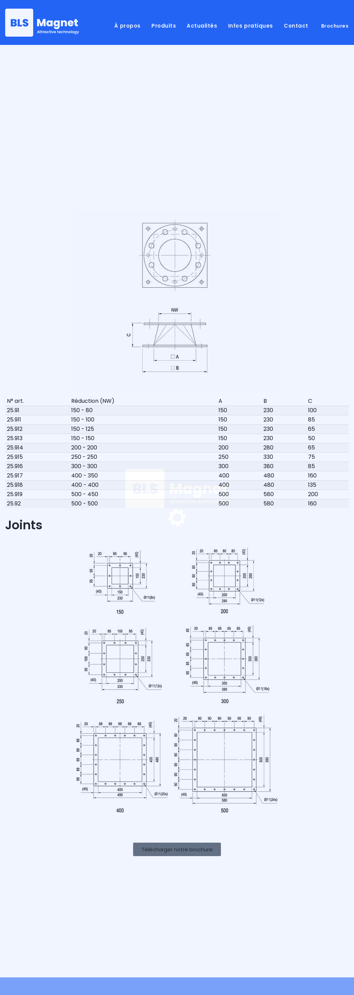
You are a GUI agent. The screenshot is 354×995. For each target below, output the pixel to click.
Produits (163, 25)
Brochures (335, 25)
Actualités (202, 25)
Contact (296, 25)
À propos (127, 25)
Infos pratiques (250, 25)
